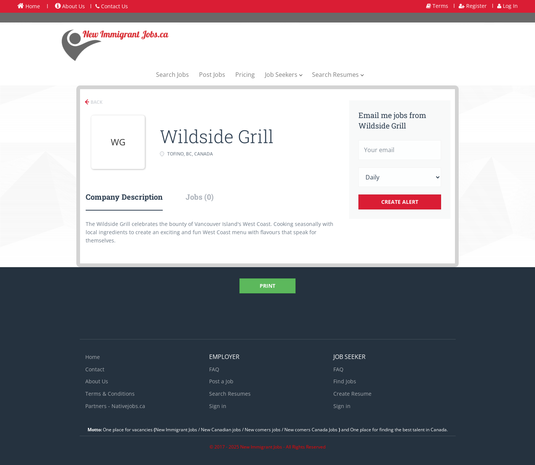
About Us (70, 6)
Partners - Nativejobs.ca (115, 406)
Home (28, 6)
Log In (507, 5)
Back (96, 102)
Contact (94, 369)
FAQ (214, 369)
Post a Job (221, 381)
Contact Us (111, 6)
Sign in (217, 406)
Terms (437, 5)
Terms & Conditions (110, 393)
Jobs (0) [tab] (200, 197)
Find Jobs (344, 381)
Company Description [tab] (124, 197)
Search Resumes (230, 393)
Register (473, 5)
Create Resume (352, 393)
